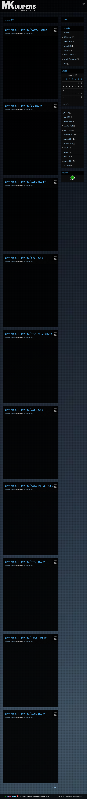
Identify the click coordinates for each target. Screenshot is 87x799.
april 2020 (67, 165)
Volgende (55, 788)
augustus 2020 (68, 161)
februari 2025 (68, 121)
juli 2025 (66, 112)
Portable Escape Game (70, 59)
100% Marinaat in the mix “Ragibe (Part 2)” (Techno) (29, 485)
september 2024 (68, 135)
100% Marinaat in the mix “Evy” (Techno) (24, 105)
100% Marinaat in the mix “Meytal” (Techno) (25, 561)
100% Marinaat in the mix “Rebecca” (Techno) (26, 29)
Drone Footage (68, 41)
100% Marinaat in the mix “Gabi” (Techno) (24, 409)
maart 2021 (67, 157)
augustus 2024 (68, 139)
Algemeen (66, 33)
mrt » (67, 104)
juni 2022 (66, 152)
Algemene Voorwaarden (28, 796)
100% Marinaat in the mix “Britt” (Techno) (24, 257)
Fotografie (67, 50)
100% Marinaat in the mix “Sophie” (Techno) (25, 181)
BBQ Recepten (68, 37)
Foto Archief (67, 46)
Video (65, 63)
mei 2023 (66, 148)
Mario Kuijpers (28, 33)
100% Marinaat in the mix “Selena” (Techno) (25, 713)
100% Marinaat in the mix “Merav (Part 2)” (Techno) (29, 333)
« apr (63, 104)
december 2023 (68, 143)
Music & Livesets (11, 33)
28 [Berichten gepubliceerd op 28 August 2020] (75, 97)
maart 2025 (67, 117)
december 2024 (68, 126)
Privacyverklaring (43, 796)
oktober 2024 (68, 130)
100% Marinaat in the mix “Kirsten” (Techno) (26, 637)
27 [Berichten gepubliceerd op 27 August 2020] (72, 97)
